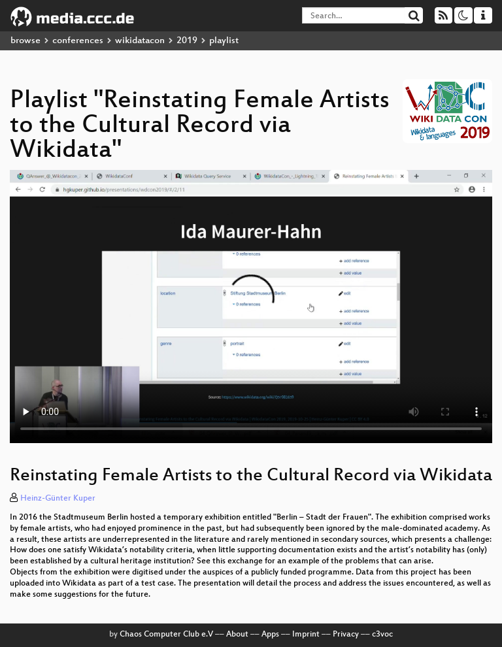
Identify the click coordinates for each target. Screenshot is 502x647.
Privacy (346, 634)
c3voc (382, 634)
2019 (186, 40)
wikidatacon (140, 40)
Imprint (306, 634)
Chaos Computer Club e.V (166, 634)
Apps (270, 634)
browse (25, 40)
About (237, 634)
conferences (77, 40)
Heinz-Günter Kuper (57, 498)
